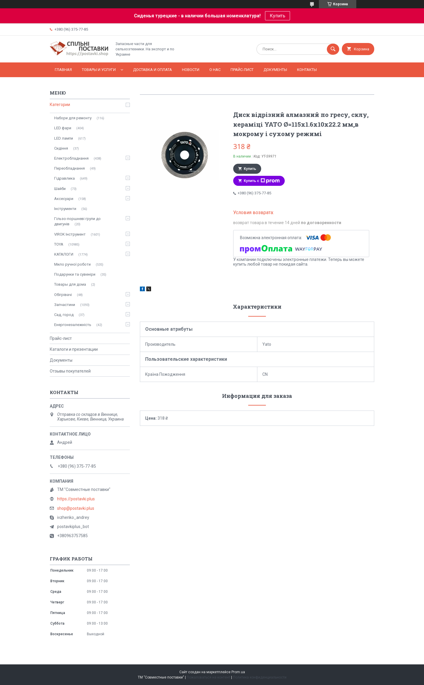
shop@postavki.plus (75, 508)
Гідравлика (64, 178)
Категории (60, 104)
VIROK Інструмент (70, 234)
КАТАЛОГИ (63, 254)
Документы (275, 69)
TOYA (58, 244)
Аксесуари (63, 198)
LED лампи (63, 138)
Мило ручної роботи (72, 264)
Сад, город (64, 314)
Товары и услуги (99, 69)
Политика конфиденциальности (259, 677)
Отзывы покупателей (70, 371)
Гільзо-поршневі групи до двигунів (77, 221)
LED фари (62, 128)
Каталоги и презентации (74, 349)
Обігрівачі (63, 294)
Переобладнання (69, 168)
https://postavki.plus (76, 499)
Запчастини (64, 304)
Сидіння (61, 148)
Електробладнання (71, 158)
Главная (63, 69)
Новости (190, 69)
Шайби (60, 188)
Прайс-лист (242, 69)
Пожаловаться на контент (208, 677)
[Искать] (333, 49)
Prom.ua (238, 672)
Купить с (262, 180)
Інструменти (65, 208)
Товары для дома (70, 284)
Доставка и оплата (152, 69)
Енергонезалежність (72, 324)
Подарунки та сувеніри (74, 274)
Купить (277, 16)
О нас (215, 69)
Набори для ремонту (73, 118)
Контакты (307, 69)
